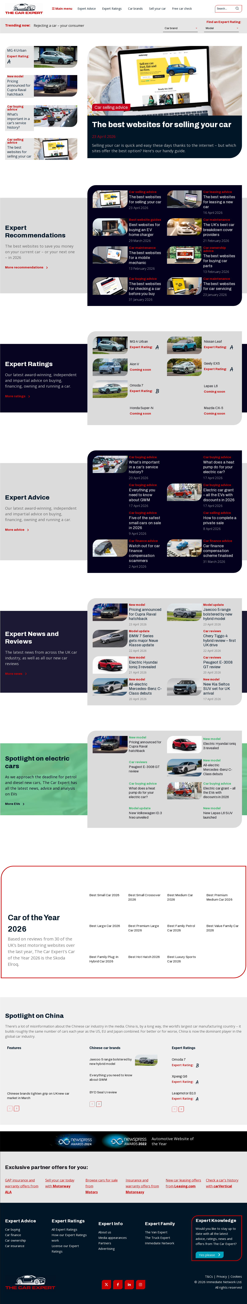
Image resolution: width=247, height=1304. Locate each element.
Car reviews (212, 631)
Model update (213, 605)
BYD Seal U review (103, 1092)
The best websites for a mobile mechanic (145, 258)
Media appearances (112, 1237)
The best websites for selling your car (19, 152)
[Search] (237, 8)
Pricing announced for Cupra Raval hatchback (19, 88)
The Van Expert (156, 1232)
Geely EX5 (212, 363)
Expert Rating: (18, 56)
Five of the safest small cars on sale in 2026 (145, 523)
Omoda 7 (137, 385)
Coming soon (140, 369)
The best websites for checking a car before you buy (145, 289)
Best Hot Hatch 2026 (144, 957)
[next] (112, 25)
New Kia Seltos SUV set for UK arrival (216, 688)
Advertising (106, 1248)
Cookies (236, 1276)
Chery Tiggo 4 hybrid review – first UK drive (219, 640)
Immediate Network (159, 1243)
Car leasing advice (217, 192)
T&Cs (209, 1276)
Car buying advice (15, 108)
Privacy (221, 1276)
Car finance (13, 1235)
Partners (104, 1243)
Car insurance (14, 1246)
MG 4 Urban (16, 50)
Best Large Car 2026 (104, 926)
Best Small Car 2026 (104, 895)
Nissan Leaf (213, 341)
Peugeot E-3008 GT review (218, 664)
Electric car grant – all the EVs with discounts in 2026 (219, 495)
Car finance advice (143, 541)
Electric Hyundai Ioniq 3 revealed (143, 664)
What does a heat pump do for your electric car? (219, 467)
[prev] (105, 25)
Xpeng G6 (179, 1076)
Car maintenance (216, 219)
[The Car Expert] (24, 8)
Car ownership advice (214, 249)
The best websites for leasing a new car (219, 202)
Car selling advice (15, 141)
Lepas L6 (211, 386)
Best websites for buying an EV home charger (144, 230)
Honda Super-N (142, 408)
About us (104, 1232)
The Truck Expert (157, 1237)
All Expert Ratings (64, 1229)
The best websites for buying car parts (219, 261)
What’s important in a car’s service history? (18, 121)
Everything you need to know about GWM (142, 495)
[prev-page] (9, 1108)
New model (15, 76)
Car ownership (15, 1240)
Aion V (134, 364)
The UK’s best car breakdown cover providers (219, 230)
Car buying (12, 1229)
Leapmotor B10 (184, 1093)
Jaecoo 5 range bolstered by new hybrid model (217, 614)
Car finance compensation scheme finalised (218, 551)
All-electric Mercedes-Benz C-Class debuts (145, 688)
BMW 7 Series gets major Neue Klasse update (143, 640)
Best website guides (145, 219)
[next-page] (16, 1108)
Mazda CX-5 (213, 408)
